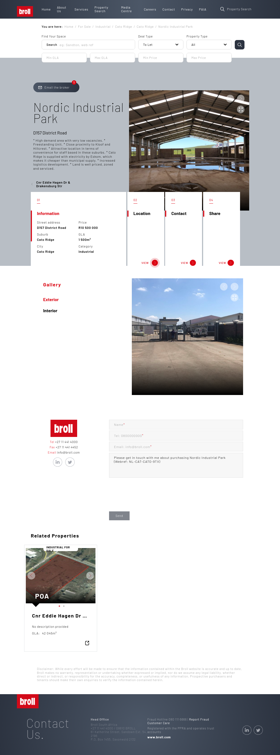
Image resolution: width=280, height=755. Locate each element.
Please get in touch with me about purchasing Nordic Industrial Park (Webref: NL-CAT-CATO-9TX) (176, 465)
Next (99, 575)
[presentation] (151, 499)
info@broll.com (68, 452)
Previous (21, 575)
